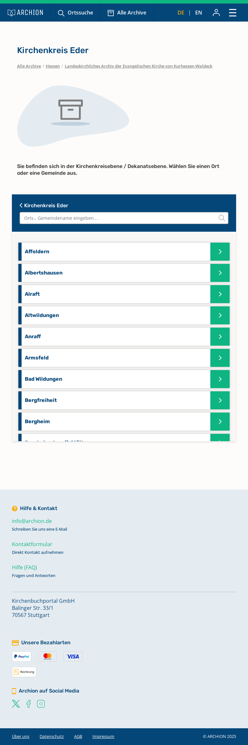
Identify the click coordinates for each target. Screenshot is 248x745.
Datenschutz (52, 736)
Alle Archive (131, 12)
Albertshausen (43, 273)
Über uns (20, 736)
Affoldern (37, 251)
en (198, 12)
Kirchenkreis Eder (44, 205)
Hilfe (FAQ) (24, 567)
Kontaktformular (32, 544)
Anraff (33, 336)
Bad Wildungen (43, 379)
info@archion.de (32, 521)
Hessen (53, 66)
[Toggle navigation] (232, 12)
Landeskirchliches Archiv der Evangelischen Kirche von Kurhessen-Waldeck (138, 66)
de (180, 12)
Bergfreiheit (41, 400)
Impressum (103, 736)
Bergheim (37, 421)
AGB (78, 736)
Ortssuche (80, 12)
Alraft (32, 294)
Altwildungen (42, 315)
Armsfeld (37, 358)
